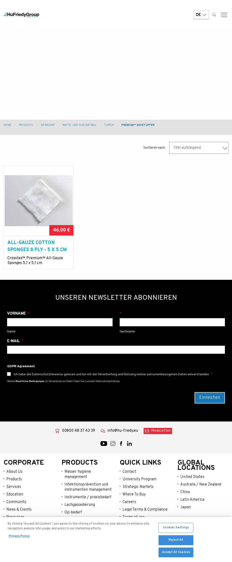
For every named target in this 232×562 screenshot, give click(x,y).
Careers (129, 502)
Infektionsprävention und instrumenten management (88, 487)
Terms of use (134, 517)
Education (14, 494)
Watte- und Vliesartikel (79, 125)
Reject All (175, 541)
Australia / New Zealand (200, 484)
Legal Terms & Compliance (145, 509)
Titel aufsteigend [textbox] (187, 147)
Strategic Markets (138, 487)
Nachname (172, 314)
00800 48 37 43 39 (78, 430)
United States (192, 477)
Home (7, 125)
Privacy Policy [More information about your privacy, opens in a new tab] (19, 537)
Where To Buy (134, 494)
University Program (139, 479)
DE (201, 14)
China (185, 492)
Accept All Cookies (176, 554)
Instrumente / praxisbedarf (87, 497)
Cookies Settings (176, 529)
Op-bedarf (73, 512)
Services (13, 487)
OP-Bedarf (48, 125)
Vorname (17, 314)
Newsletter (161, 430)
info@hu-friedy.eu (122, 430)
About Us (14, 471)
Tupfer (109, 125)
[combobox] (198, 148)
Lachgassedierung (79, 505)
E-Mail (14, 341)
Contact (129, 471)
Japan (185, 507)
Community (16, 502)
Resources (15, 517)
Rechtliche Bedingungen (30, 381)
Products (26, 125)
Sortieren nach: (154, 148)
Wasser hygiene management (77, 474)
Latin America (192, 499)
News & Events (19, 509)
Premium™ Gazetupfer (138, 125)
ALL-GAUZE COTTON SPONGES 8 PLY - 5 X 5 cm (37, 246)
